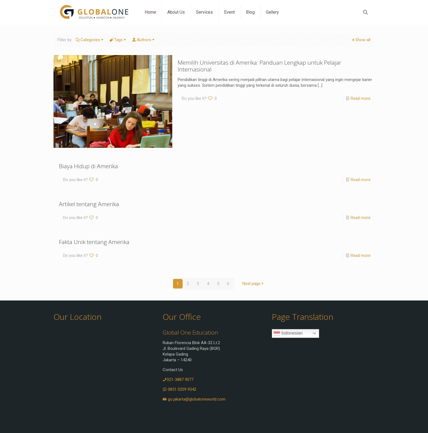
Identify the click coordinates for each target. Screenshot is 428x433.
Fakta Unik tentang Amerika (94, 242)
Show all (360, 39)
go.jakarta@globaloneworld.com (194, 399)
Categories (90, 39)
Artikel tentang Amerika (89, 204)
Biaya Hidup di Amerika (88, 166)
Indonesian (288, 333)
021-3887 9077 (178, 379)
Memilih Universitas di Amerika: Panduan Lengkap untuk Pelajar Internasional (259, 66)
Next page (253, 283)
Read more (360, 98)
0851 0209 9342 (179, 389)
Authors (143, 39)
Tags (118, 39)
